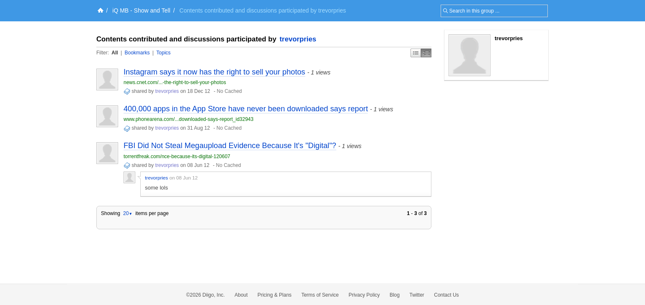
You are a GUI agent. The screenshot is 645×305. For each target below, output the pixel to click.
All (114, 53)
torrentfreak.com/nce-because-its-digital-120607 (177, 156)
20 (127, 213)
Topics (163, 53)
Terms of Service (319, 295)
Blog (395, 295)
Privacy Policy (364, 295)
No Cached (229, 91)
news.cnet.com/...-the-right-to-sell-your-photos (175, 82)
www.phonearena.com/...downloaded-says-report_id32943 (188, 119)
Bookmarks (137, 53)
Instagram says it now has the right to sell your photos (214, 72)
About (241, 295)
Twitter (417, 295)
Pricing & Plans (275, 295)
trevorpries (298, 39)
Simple (415, 53)
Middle (426, 53)
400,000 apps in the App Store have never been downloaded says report (246, 109)
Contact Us (446, 295)
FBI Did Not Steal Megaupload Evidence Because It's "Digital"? (230, 145)
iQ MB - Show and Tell (141, 10)
